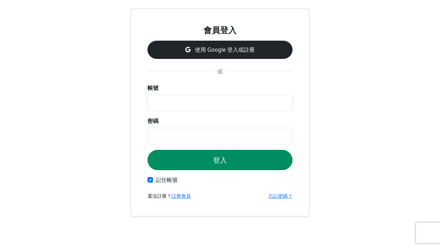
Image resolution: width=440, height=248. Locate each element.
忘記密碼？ (280, 196)
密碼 (152, 121)
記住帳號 (167, 180)
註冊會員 (181, 196)
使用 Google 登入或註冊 (220, 49)
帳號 (152, 88)
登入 (220, 160)
